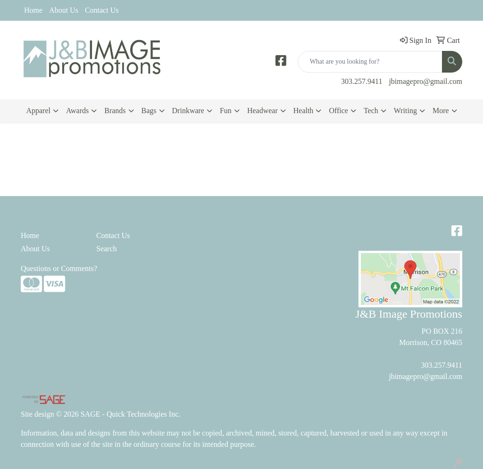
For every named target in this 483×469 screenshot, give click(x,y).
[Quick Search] (370, 62)
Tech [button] (371, 111)
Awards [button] (77, 111)
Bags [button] (149, 111)
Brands (114, 111)
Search (106, 249)
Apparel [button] (38, 111)
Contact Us (102, 10)
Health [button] (303, 111)
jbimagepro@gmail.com (425, 81)
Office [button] (338, 111)
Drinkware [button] (188, 111)
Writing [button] (405, 111)
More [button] (441, 111)
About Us (63, 10)
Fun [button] (226, 111)
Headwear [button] (262, 111)
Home (33, 10)
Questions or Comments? (59, 268)
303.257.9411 (361, 81)
